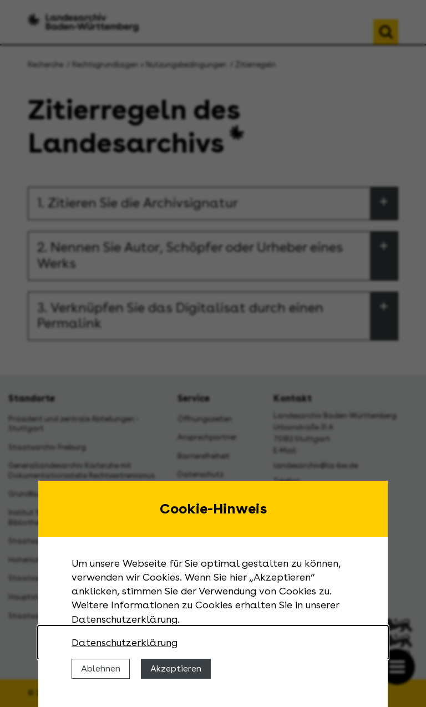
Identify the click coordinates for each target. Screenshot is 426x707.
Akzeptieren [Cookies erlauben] (175, 668)
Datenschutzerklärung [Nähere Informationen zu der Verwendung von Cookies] (125, 642)
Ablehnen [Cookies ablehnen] (100, 668)
